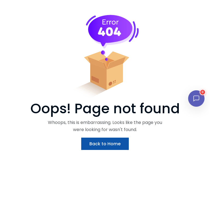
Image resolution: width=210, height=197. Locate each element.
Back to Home (105, 144)
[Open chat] (196, 98)
